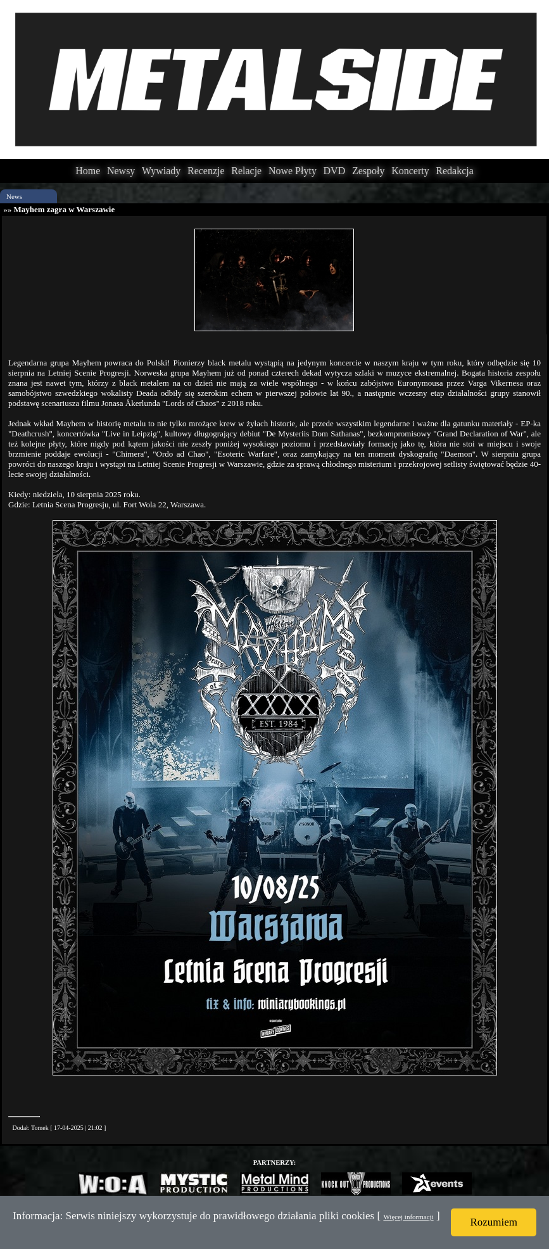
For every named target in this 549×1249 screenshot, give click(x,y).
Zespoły (368, 170)
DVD (335, 170)
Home (87, 170)
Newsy (121, 170)
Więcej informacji (408, 1216)
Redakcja (455, 170)
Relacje (246, 170)
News (14, 196)
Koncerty (410, 170)
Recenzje (206, 170)
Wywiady (161, 170)
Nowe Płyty (292, 170)
